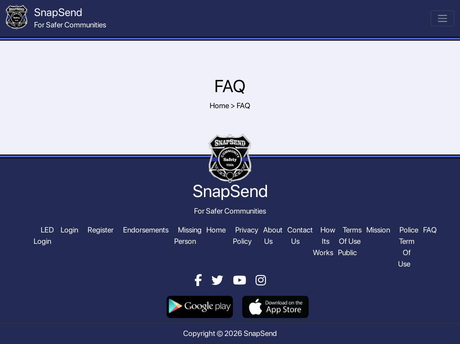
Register (101, 229)
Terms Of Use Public (350, 241)
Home (216, 229)
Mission (378, 229)
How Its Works (324, 241)
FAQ (430, 229)
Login (69, 229)
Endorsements (145, 229)
